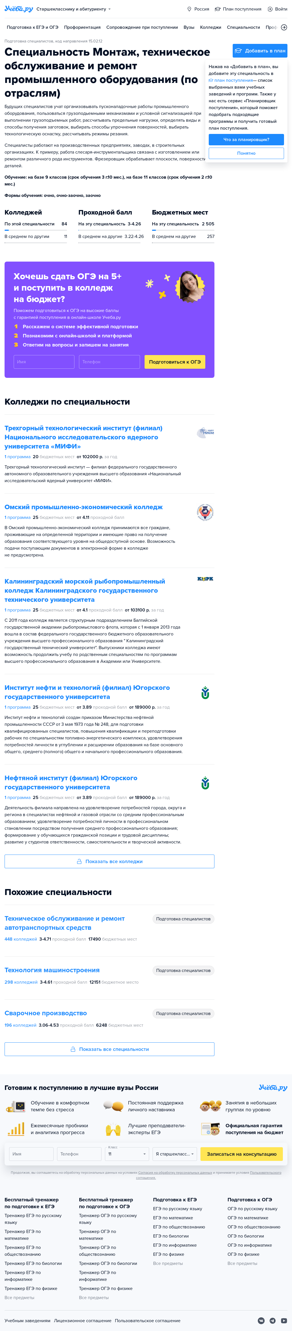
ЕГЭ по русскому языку (177, 1209)
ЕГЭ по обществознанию (179, 1227)
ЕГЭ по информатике (175, 1245)
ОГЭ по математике (248, 1218)
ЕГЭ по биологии (171, 1236)
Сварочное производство (46, 1013)
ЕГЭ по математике (173, 1218)
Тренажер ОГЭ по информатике (97, 1276)
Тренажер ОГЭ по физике (106, 1288)
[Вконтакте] (261, 1320)
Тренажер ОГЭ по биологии (108, 1263)
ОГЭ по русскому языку (252, 1209)
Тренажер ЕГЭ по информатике (23, 1276)
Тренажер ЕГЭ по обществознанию (23, 1251)
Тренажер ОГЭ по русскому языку (108, 1219)
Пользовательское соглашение (148, 1321)
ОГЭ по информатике (250, 1245)
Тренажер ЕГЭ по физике (31, 1288)
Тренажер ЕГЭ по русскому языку (33, 1219)
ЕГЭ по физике (168, 1254)
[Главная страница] (19, 9)
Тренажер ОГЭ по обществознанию (97, 1251)
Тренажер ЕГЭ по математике (23, 1235)
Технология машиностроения (52, 970)
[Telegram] (272, 1320)
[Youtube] (284, 1320)
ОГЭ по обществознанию (254, 1227)
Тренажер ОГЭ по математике (97, 1235)
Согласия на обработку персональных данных (175, 1173)
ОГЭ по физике (243, 1254)
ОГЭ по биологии (246, 1236)
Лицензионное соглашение (82, 1321)
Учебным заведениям (27, 1321)
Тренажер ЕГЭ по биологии (33, 1263)
